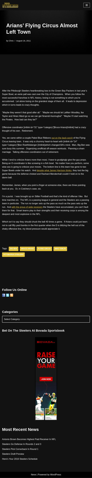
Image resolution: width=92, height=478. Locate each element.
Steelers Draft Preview (13, 454)
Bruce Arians (27, 249)
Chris (11, 41)
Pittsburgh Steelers (13, 255)
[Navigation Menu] (86, 5)
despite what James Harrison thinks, (54, 170)
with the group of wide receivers (27, 207)
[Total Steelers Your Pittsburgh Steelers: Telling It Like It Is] (10, 5)
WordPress (55, 475)
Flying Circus (44, 249)
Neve (33, 475)
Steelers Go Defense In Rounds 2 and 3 (21, 444)
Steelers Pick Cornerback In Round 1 (20, 449)
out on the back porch (62, 138)
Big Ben (13, 249)
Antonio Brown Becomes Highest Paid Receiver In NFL (29, 439)
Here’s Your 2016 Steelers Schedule (20, 459)
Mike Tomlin (60, 249)
